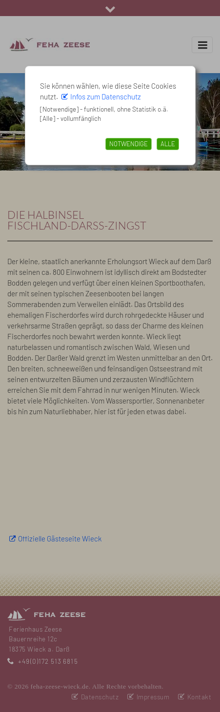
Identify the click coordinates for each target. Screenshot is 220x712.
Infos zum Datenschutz (105, 96)
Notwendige (128, 144)
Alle (167, 144)
